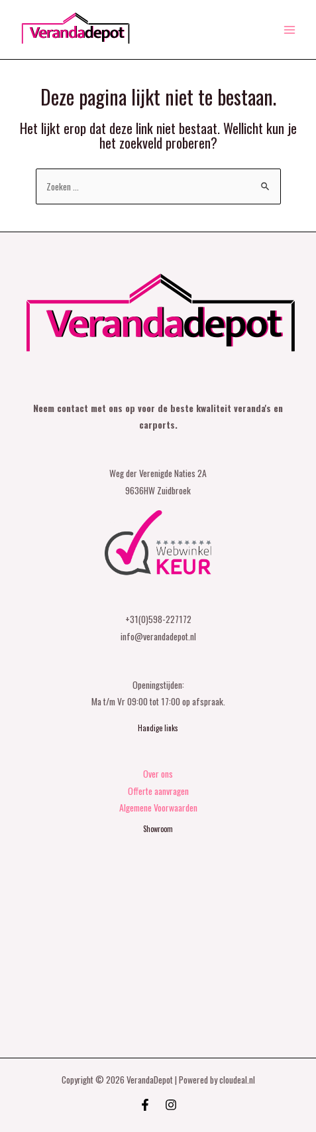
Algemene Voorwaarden (158, 807)
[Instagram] (171, 1105)
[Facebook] (145, 1105)
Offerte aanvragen (158, 791)
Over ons (158, 773)
